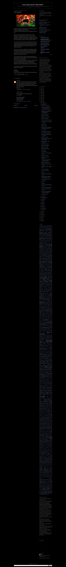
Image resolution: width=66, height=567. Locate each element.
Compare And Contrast (45, 170)
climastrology (46, 274)
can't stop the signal (48, 265)
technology (50, 439)
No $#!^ (43, 379)
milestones (46, 366)
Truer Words (41, 463)
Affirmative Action (48, 233)
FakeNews (49, 305)
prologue (51, 396)
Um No (51, 465)
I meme (43, 332)
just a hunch (41, 352)
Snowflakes (48, 423)
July (42, 200)
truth (44, 463)
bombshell (49, 254)
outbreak (50, 385)
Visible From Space (49, 470)
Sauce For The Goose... (43, 410)
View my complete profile (44, 558)
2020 (41, 97)
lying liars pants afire (43, 363)
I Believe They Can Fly (42, 331)
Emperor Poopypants (46, 299)
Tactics (40, 439)
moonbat (46, 372)
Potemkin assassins (44, 394)
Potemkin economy (49, 394)
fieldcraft (42, 307)
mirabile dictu (50, 369)
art (39, 239)
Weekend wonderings (45, 478)
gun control (50, 322)
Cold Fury (42, 50)
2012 (41, 217)
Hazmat (44, 325)
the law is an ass (45, 445)
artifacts (42, 239)
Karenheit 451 (41, 355)
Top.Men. (42, 458)
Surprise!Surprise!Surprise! (43, 438)
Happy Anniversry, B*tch (45, 162)
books (40, 256)
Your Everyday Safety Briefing (46, 187)
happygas (40, 323)
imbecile (47, 338)
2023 (41, 92)
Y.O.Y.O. (51, 489)
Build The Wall (49, 258)
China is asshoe (46, 271)
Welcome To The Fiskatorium (47, 480)
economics (44, 298)
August (42, 199)
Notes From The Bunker (45, 49)
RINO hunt (44, 406)
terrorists (40, 440)
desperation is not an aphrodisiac (44, 289)
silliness (51, 421)
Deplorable (50, 288)
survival (50, 438)
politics (47, 393)
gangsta (44, 315)
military (50, 366)
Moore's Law (50, 372)
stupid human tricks (42, 437)
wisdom (40, 486)
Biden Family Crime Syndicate (44, 250)
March (42, 206)
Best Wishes (46, 249)
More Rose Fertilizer (44, 118)
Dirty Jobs (46, 290)
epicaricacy (41, 302)
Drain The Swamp (48, 293)
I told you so (50, 335)
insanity (40, 343)
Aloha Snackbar (49, 234)
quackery (45, 398)
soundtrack (50, 430)
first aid (48, 307)
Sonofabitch (41, 430)
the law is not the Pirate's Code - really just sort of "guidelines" (45, 446)
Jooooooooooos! (41, 351)
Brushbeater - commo (43, 23)
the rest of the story (48, 448)
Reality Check (48, 402)
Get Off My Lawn (49, 317)
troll (51, 462)
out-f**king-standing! (46, 385)
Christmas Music (41, 272)
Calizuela (48, 264)
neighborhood (43, 377)
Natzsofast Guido (46, 376)
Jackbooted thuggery (42, 348)
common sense (45, 279)
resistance (41, 405)
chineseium (50, 271)
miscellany (40, 370)
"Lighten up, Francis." (44, 137)
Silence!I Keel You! (47, 421)
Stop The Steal (41, 435)
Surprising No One (44, 194)
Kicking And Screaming (45, 145)
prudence (40, 397)
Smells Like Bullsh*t (42, 423)
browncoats (45, 258)
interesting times (49, 343)
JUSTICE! (41, 354)
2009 (41, 219)
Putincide (40, 398)
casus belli (46, 266)
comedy (45, 276)
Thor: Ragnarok (43, 151)
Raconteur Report (33, 5)
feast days (45, 306)
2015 (41, 213)
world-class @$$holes (46, 488)
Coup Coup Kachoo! (49, 283)
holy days (49, 327)
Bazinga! (42, 248)
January (42, 209)
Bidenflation (50, 250)
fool (40, 310)
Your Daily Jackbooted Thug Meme (45, 492)
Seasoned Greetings (44, 115)
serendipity (50, 414)
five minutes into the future (46, 308)
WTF (49, 489)
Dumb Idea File (46, 297)
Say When (48, 410)
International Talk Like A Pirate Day (45, 344)
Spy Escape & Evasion (43, 31)
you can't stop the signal (42, 490)
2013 (41, 216)
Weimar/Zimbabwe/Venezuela (43, 479)
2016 (41, 211)
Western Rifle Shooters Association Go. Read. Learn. (46, 39)
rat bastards (44, 402)
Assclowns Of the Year (48, 242)
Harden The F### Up (46, 323)
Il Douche (44, 338)
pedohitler (40, 389)
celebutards (50, 266)
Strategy (43, 436)
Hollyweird (41, 327)
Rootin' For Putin (49, 407)
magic (44, 364)
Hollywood (19, 74)
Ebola (40, 298)
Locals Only (50, 361)
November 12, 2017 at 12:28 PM (24, 101)
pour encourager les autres (45, 395)
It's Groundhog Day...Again (44, 346)
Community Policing (47, 281)
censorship (41, 267)
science (48, 411)
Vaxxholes (41, 469)
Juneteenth (50, 351)
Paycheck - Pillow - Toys (45, 117)
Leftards (47, 356)
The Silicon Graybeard (45, 43)
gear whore (48, 315)
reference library (45, 404)
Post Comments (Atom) (22, 107)
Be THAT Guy (45, 248)
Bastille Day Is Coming (46, 247)
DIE (42, 290)
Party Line (46, 387)
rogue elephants (43, 407)
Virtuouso (42, 181)
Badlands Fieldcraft (42, 32)
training (40, 461)
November (43, 104)
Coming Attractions (43, 277)
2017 (41, 101)
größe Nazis (45, 322)
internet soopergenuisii (45, 345)
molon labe (44, 371)
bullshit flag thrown (49, 259)
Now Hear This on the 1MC (47, 380)
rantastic (40, 402)
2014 (41, 214)
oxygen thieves (42, 386)
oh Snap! (48, 381)
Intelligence (44, 343)
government (45, 319)
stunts (45, 436)
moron (48, 373)
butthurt (43, 263)
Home (26, 105)
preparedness (42, 396)
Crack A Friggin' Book (46, 284)
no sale (51, 379)
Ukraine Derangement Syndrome (44, 465)
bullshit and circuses (42, 259)
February (43, 208)
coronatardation (43, 283)
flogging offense (44, 309)
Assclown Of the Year (48, 241)
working (44, 487)
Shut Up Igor (47, 419)
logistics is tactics (49, 362)
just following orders (47, 352)
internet (40, 345)
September (43, 197)
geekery (40, 316)
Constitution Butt (47, 282)
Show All (51, 54)
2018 (41, 100)
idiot (42, 338)
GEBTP (51, 315)
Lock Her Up (41, 362)
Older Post (36, 105)
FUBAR (40, 313)
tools (40, 458)
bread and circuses (49, 256)
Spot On (42, 172)
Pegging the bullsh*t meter (47, 389)
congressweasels (42, 282)
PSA (44, 397)
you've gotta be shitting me (47, 491)
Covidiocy (41, 284)
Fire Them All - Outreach (45, 105)
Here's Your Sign (45, 326)
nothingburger (41, 380)
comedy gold (50, 276)
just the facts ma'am (45, 353)
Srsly (49, 431)
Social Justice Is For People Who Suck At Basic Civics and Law (45, 424)
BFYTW (50, 249)
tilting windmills (44, 454)
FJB (51, 308)
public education (49, 397)
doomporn (50, 292)
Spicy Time (41, 431)
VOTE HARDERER (45, 471)
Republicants (50, 404)
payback (49, 387)
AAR (45, 229)
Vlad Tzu (40, 471)
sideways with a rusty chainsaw (44, 420)
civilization (46, 272)
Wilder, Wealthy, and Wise (45, 44)
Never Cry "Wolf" (47, 377)
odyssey (45, 381)
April (42, 205)
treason (46, 461)
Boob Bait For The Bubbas (47, 255)
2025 (41, 89)
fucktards (43, 314)
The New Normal (45, 447)
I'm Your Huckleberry (46, 337)
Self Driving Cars (44, 125)
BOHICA (46, 254)
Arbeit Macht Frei (49, 237)
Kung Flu (44, 356)
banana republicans (47, 246)
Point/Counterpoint (42, 393)
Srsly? (51, 431)
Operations (40, 385)
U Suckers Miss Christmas (48, 464)
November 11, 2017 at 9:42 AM (23, 89)
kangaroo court (50, 354)
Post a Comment (17, 103)
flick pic (40, 309)
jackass (51, 347)
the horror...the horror (45, 444)
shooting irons (43, 419)
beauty (48, 248)
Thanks (44, 440)
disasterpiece (50, 290)
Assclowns (41, 242)
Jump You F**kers (46, 351)
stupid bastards (49, 436)
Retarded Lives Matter (46, 405)
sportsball (47, 431)
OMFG (48, 382)
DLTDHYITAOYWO (46, 291)
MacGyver (48, 363)
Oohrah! (50, 382)
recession (40, 404)
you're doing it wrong (49, 490)
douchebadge (41, 293)
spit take (44, 431)
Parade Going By (42, 387)
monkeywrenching (42, 372)
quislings (48, 398)
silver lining (41, 422)
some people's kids (48, 429)
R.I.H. (51, 398)
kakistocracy (45, 354)
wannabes (40, 474)
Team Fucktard (45, 439)
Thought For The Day (45, 453)
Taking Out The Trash (44, 155)
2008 (41, 220)
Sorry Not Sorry (45, 430)
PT (45, 397)
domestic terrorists (45, 292)
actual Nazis (45, 230)
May (42, 203)
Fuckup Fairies (48, 314)
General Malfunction (45, 316)
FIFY (45, 307)
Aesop (42, 554)
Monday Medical (49, 371)
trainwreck (43, 461)
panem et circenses (49, 386)
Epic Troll (50, 301)
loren (17, 80)
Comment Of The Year (45, 114)
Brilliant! (40, 257)
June (42, 202)
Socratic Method (42, 429)
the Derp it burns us (44, 441)
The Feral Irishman (44, 46)
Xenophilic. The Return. (45, 37)
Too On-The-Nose (46, 457)
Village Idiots (46, 469)
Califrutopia (44, 264)
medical (45, 365)
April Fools (44, 237)
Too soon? (50, 457)
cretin (51, 284)
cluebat (46, 275)
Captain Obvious (42, 266)
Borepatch (42, 47)
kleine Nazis (46, 355)
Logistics (45, 362)
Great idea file (41, 322)
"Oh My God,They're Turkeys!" (46, 120)
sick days (51, 419)
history (51, 326)
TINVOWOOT (49, 454)
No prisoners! (47, 379)
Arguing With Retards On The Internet (45, 238)
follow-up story (49, 309)
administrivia (41, 232)
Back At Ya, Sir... (44, 124)
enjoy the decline (45, 300)
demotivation (45, 288)
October (42, 196)
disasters (40, 291)
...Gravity (40, 225)
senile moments (44, 413)
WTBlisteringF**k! (45, 489)
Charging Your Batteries (45, 148)
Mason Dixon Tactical (43, 27)
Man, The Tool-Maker (44, 169)
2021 (41, 95)
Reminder (43, 183)
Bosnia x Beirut (43, 256)
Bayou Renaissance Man (45, 41)
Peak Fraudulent (49, 388)
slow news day (50, 422)
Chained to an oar (48, 268)
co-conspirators (49, 275)
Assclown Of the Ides (45, 240)
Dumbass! (50, 297)
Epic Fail (47, 301)
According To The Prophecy (45, 131)
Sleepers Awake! (45, 422)
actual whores (45, 231)
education (47, 298)
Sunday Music (49, 437)
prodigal (47, 396)
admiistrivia (50, 231)
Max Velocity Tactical (42, 28)
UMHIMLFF (41, 466)
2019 (41, 98)
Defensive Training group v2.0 (44, 22)
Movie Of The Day (25, 74)
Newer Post (16, 105)
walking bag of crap (49, 473)
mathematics (41, 365)
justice (51, 353)
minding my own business (43, 368)
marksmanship (49, 364)
